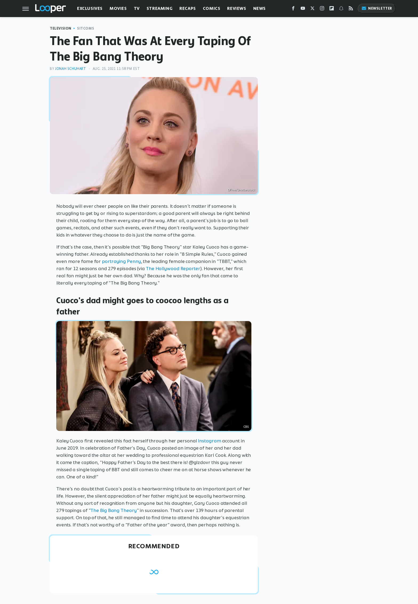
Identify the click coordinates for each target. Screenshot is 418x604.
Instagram (209, 441)
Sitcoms (85, 28)
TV (137, 8)
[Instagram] (322, 9)
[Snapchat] (341, 9)
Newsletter (376, 8)
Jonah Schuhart (70, 68)
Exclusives (90, 8)
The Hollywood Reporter (173, 268)
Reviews (236, 8)
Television (60, 28)
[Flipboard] (331, 9)
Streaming (159, 8)
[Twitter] (312, 9)
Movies (118, 8)
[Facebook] (293, 9)
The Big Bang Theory (113, 510)
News (259, 8)
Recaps (187, 8)
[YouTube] (303, 9)
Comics (211, 8)
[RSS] (350, 9)
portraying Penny (121, 261)
